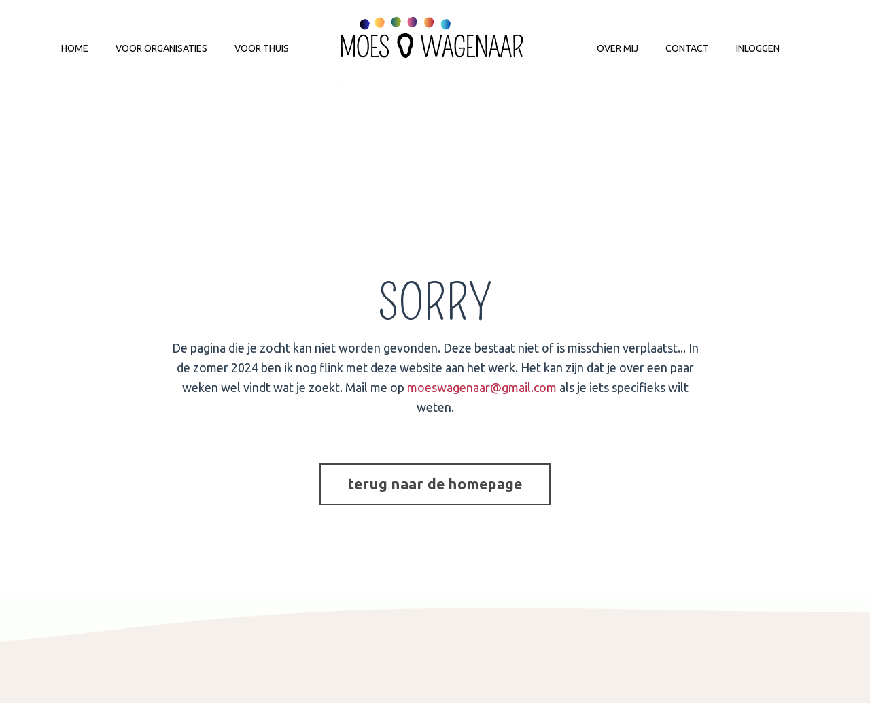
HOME (74, 48)
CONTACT (687, 48)
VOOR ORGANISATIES (161, 48)
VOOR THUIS (261, 48)
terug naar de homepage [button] (435, 484)
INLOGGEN (758, 48)
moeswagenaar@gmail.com (482, 387)
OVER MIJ (617, 48)
